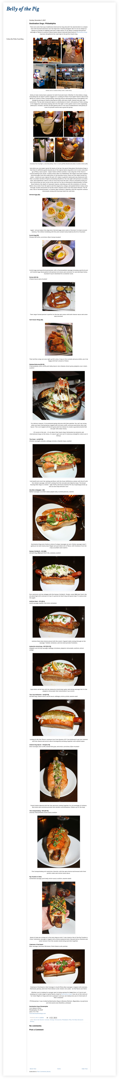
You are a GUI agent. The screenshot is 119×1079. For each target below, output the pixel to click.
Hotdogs (52, 1019)
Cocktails (47, 1019)
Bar (38, 1019)
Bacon (35, 1019)
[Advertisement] (15, 28)
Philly (70, 1019)
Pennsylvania (58, 1019)
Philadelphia (65, 1019)
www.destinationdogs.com (37, 1013)
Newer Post (33, 1069)
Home (59, 1069)
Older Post (85, 1069)
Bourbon (42, 1019)
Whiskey (32, 1021)
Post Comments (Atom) (43, 1071)
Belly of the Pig (23, 8)
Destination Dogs (82, 32)
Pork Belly (74, 1019)
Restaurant (80, 1019)
